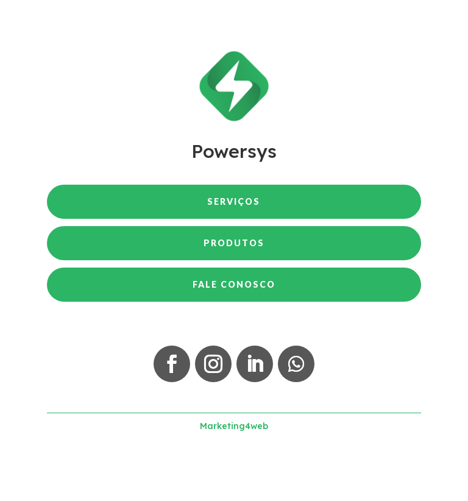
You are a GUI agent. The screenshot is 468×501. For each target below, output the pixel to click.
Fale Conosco (234, 284)
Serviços (233, 201)
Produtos (234, 243)
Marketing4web (234, 426)
